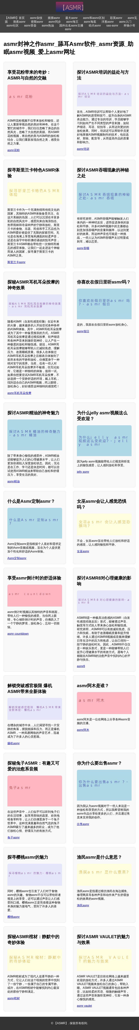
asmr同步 (55, 21)
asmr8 (81, 666)
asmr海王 (72, 21)
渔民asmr (83, 905)
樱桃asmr (13, 916)
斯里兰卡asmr (16, 262)
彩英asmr (116, 17)
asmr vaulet (84, 1005)
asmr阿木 (83, 729)
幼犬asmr (95, 25)
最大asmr (71, 17)
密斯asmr (37, 21)
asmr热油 (48, 25)
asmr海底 (90, 21)
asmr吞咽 (83, 248)
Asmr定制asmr (16, 558)
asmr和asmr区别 (94, 17)
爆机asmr (13, 743)
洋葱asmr (108, 21)
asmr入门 (125, 21)
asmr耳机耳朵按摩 (19, 393)
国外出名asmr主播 (71, 25)
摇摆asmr (54, 17)
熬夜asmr (19, 21)
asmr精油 (13, 481)
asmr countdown (18, 633)
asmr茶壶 (30, 25)
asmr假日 (83, 331)
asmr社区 (13, 25)
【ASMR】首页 (15, 17)
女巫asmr (83, 551)
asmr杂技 (36, 17)
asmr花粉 (13, 150)
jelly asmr (83, 471)
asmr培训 (83, 148)
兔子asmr (13, 837)
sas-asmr (112, 25)
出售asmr (83, 824)
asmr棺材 (13, 998)
